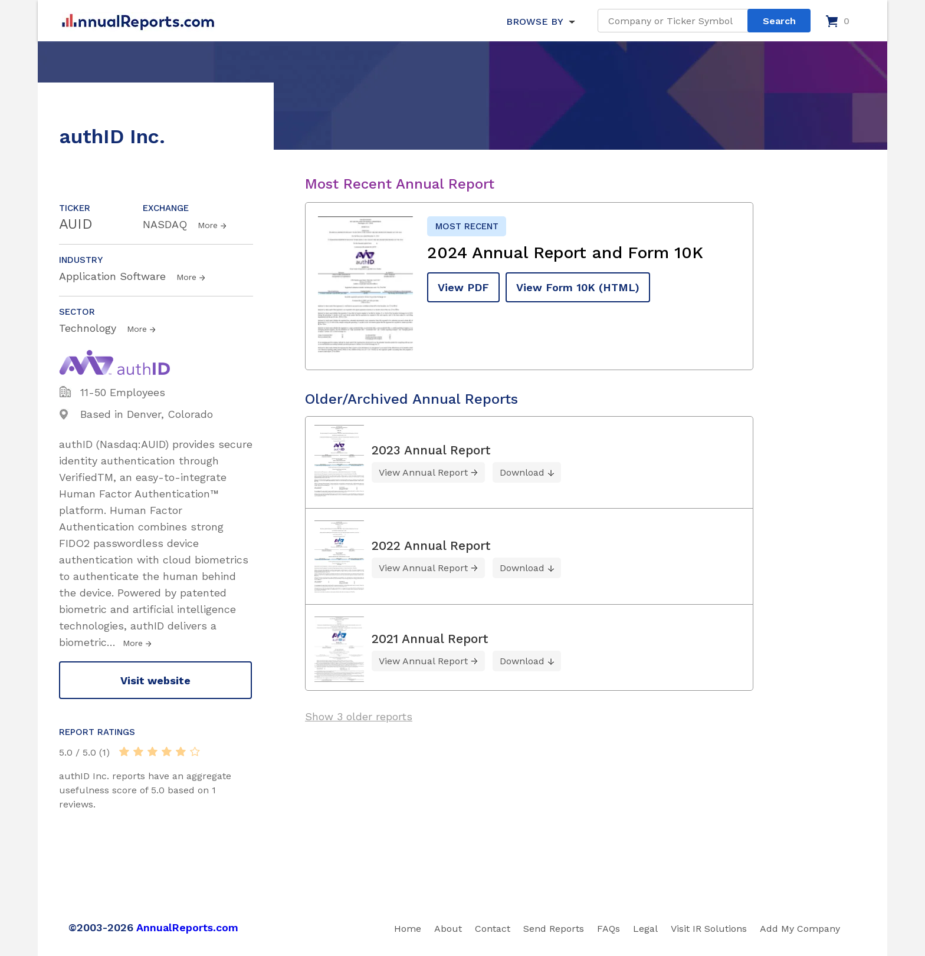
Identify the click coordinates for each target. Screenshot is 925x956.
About (448, 928)
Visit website (155, 680)
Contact (492, 928)
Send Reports (553, 928)
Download (522, 472)
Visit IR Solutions (709, 928)
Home (407, 928)
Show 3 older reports (358, 716)
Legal (645, 928)
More (208, 225)
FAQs (608, 928)
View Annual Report (423, 472)
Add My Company (800, 928)
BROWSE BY (534, 21)
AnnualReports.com (187, 927)
